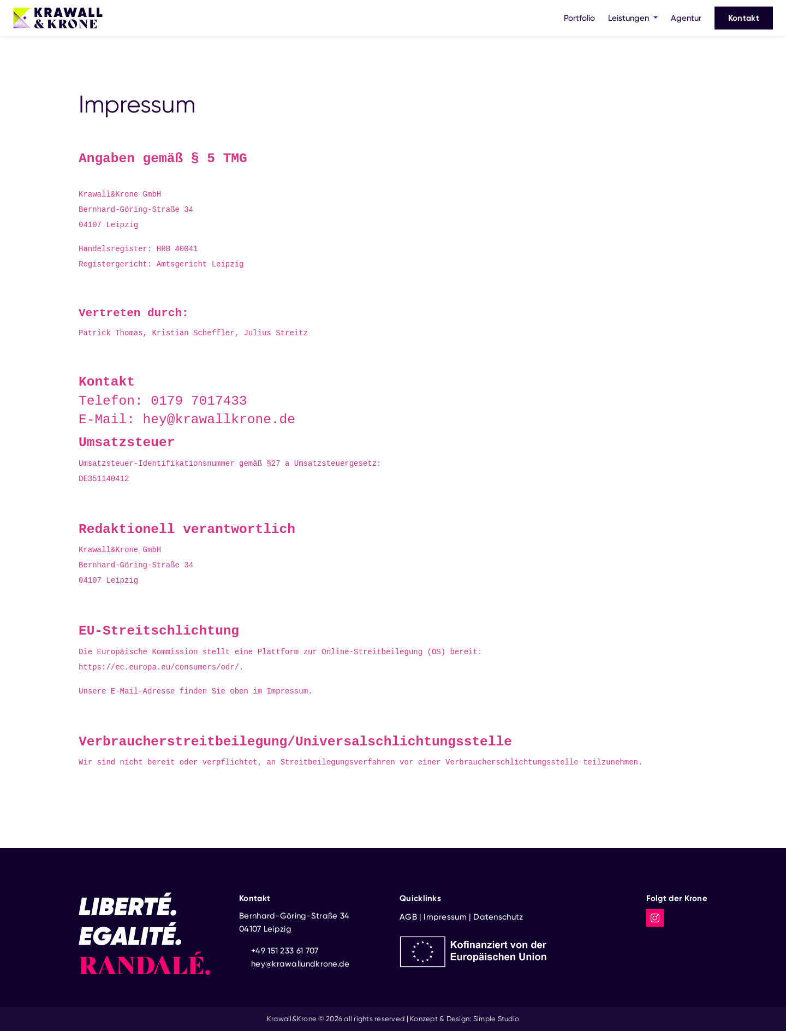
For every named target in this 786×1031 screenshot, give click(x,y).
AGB (408, 917)
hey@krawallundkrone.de (300, 964)
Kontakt (743, 18)
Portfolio (579, 18)
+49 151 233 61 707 (284, 951)
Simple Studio (496, 1019)
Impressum (445, 917)
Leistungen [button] (629, 18)
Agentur (686, 18)
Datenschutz (498, 917)
